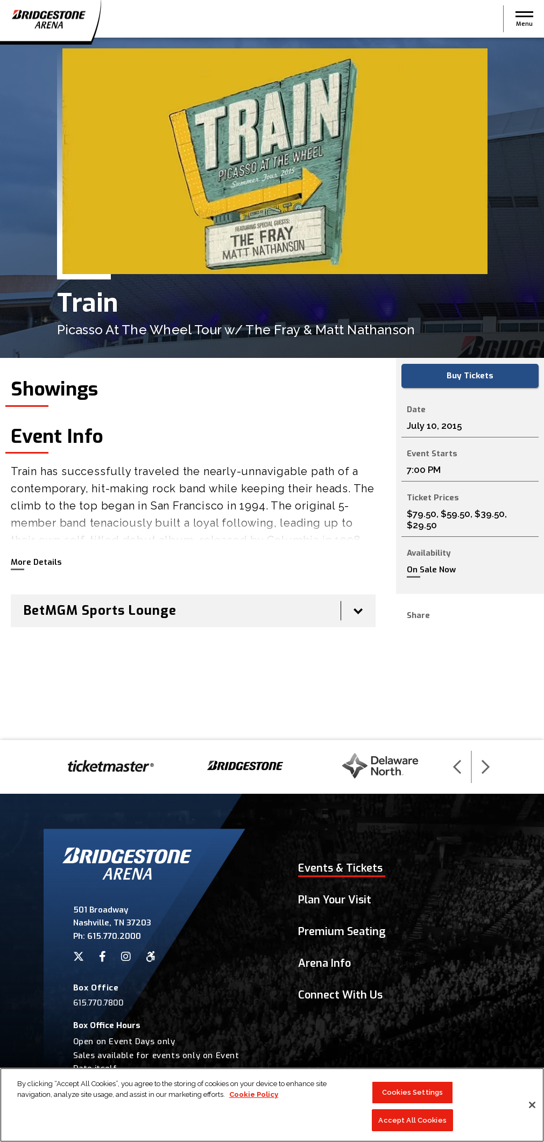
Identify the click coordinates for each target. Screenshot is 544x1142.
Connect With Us (340, 995)
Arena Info (324, 963)
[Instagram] (126, 956)
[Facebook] (102, 956)
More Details (36, 562)
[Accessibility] (151, 956)
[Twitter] (78, 956)
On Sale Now (431, 570)
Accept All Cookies (412, 1123)
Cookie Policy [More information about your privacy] (253, 1097)
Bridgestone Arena (48, 19)
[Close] (532, 1107)
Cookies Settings (412, 1095)
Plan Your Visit (334, 900)
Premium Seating (342, 931)
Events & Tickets (340, 868)
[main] (272, 389)
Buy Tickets (470, 375)
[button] (524, 18)
